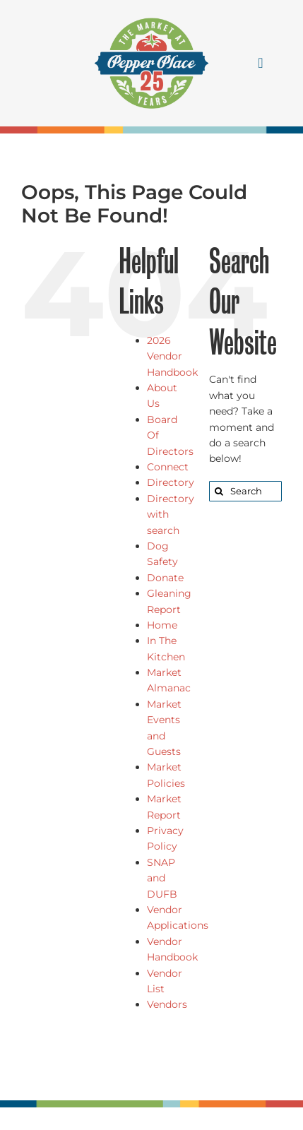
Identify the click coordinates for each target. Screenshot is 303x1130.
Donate (165, 577)
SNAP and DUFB (162, 878)
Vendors (167, 1004)
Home (162, 625)
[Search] (219, 491)
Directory (170, 482)
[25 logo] (151, 15)
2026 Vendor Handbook (172, 356)
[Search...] (245, 491)
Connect (168, 466)
